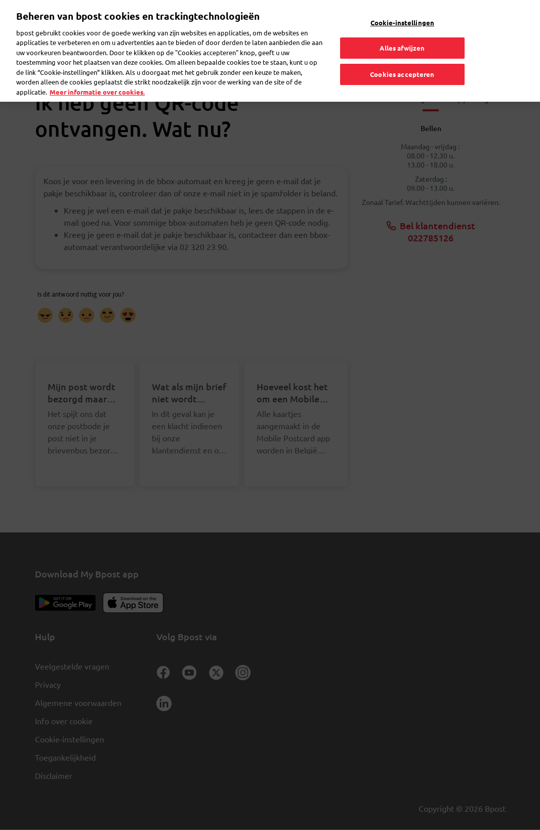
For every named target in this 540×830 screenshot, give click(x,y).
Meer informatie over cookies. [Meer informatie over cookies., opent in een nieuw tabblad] (97, 78)
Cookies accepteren (402, 61)
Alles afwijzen (402, 35)
